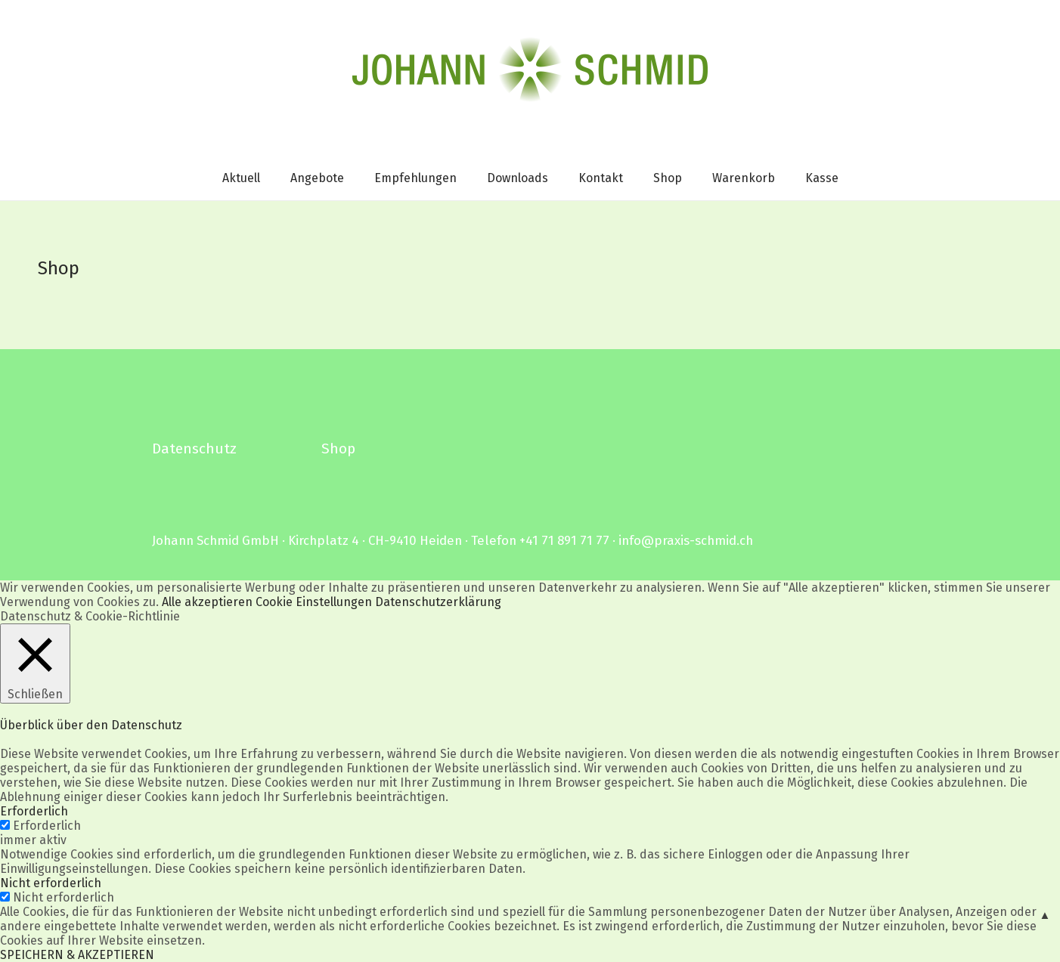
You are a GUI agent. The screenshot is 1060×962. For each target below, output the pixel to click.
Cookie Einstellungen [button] (314, 602)
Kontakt (600, 178)
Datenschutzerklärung (438, 602)
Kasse (821, 178)
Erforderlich (47, 825)
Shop (667, 178)
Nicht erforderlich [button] (50, 883)
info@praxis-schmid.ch (685, 540)
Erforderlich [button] (34, 811)
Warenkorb (743, 178)
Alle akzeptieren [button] (207, 602)
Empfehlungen (415, 178)
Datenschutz (194, 448)
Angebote (317, 178)
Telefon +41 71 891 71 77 (540, 540)
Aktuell (241, 178)
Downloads (517, 178)
